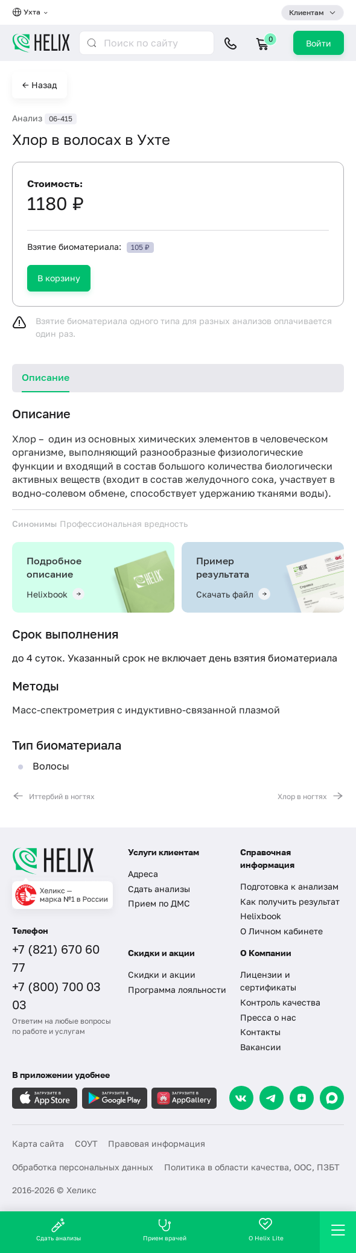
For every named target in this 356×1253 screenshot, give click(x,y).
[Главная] (62, 861)
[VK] (241, 1098)
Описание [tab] (45, 377)
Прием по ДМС (159, 903)
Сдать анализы (159, 889)
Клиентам (306, 12)
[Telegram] (271, 1098)
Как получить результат (290, 901)
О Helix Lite (266, 1230)
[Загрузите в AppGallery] (184, 1098)
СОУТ (86, 1143)
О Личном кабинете (281, 931)
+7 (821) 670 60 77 (56, 958)
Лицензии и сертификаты (268, 980)
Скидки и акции (161, 974)
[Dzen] (302, 1098)
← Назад (39, 85)
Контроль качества (280, 1002)
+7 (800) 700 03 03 (56, 995)
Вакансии (260, 1047)
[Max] (332, 1098)
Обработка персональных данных (82, 1167)
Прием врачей (164, 1230)
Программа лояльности (177, 989)
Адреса (143, 874)
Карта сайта (38, 1143)
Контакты (260, 1032)
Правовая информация (156, 1143)
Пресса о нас (268, 1017)
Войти (318, 43)
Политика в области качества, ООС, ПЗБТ (252, 1167)
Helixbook (260, 916)
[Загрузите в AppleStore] (44, 1098)
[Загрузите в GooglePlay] (114, 1098)
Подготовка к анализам (289, 886)
